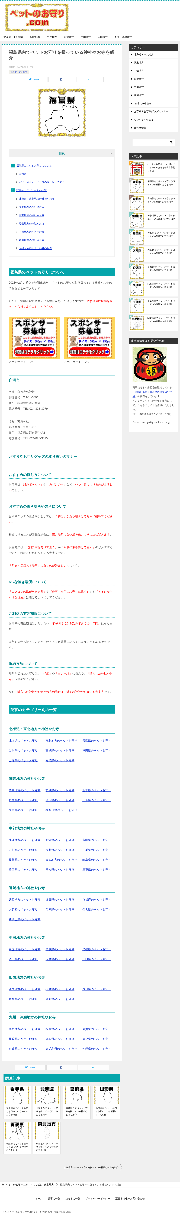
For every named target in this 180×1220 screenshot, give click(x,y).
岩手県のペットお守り (23, 750)
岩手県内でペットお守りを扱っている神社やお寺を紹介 (17, 1111)
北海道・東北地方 (13, 37)
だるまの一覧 (72, 1198)
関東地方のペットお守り (24, 790)
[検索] (154, 142)
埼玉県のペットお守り (60, 800)
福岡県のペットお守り (60, 1029)
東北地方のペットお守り (61, 740)
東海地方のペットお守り (61, 859)
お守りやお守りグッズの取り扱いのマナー (43, 182)
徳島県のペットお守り (60, 989)
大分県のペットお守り (96, 1038)
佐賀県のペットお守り (96, 1029)
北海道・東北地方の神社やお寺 (36, 198)
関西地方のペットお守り (24, 899)
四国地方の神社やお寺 (31, 240)
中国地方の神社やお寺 (31, 231)
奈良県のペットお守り (96, 909)
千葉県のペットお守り (96, 800)
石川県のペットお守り (23, 849)
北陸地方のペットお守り (24, 840)
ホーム (39, 1198)
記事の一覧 (54, 1198)
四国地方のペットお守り (24, 989)
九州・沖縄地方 (123, 37)
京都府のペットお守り (96, 899)
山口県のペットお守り (96, 959)
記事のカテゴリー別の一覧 (31, 190)
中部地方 (52, 37)
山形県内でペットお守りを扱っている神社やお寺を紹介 (106, 1111)
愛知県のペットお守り (60, 869)
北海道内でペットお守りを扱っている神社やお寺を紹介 (47, 1111)
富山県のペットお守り (96, 840)
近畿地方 (69, 37)
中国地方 (86, 37)
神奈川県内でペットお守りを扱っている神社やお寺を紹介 (161, 217)
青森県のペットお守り (96, 740)
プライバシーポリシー (97, 1198)
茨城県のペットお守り (60, 790)
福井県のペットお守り (60, 849)
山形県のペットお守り (23, 760)
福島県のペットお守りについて (34, 165)
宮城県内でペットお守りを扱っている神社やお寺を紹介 (77, 1111)
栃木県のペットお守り (96, 790)
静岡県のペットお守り (23, 869)
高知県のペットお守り (60, 999)
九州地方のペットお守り (24, 1029)
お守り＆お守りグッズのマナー (151, 111)
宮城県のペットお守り (60, 750)
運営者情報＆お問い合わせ (130, 1198)
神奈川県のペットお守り (61, 810)
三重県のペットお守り (96, 869)
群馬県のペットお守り (23, 800)
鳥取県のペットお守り (60, 949)
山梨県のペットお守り (96, 849)
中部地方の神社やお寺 (31, 215)
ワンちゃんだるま (144, 119)
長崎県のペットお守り (23, 1038)
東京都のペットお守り (23, 810)
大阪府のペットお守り (23, 909)
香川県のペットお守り (96, 989)
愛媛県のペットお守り (23, 999)
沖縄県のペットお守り (96, 1048)
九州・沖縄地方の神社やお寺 (35, 248)
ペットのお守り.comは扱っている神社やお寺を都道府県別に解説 (161, 167)
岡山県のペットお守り (23, 959)
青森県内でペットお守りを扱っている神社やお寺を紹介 (17, 1146)
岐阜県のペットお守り (96, 859)
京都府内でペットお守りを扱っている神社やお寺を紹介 (161, 268)
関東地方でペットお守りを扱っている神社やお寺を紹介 (161, 320)
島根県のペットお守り (96, 949)
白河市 (23, 173)
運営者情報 (140, 127)
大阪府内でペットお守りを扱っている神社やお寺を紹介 (161, 251)
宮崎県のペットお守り (23, 1048)
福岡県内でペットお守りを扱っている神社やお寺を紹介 (161, 183)
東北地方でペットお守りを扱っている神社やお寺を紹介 (47, 1146)
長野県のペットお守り (23, 859)
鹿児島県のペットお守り (61, 1048)
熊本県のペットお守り (60, 1038)
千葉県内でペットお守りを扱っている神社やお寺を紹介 (161, 302)
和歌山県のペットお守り (24, 919)
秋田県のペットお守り (96, 750)
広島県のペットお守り (60, 959)
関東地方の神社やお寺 (31, 207)
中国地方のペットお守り (24, 949)
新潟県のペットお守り (60, 840)
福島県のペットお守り (60, 760)
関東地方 (35, 37)
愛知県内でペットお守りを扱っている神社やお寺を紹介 (161, 200)
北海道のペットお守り (23, 740)
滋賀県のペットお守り (60, 899)
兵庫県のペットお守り (60, 909)
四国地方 (103, 37)
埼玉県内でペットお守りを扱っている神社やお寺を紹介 (161, 234)
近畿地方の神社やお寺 (31, 223)
